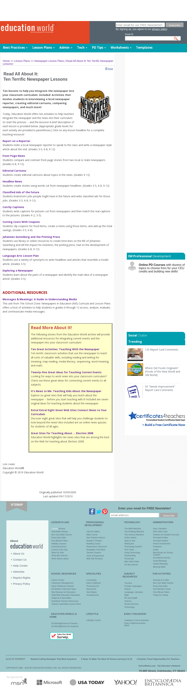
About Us (18, 553)
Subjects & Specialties (61, 598)
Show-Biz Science (59, 555)
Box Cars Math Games (61, 535)
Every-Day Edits (58, 537)
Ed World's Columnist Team (63, 589)
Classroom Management (62, 583)
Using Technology (132, 552)
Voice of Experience (95, 556)
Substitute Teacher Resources (64, 601)
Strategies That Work (95, 550)
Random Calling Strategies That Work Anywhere (54, 659)
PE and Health (130, 598)
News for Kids (57, 552)
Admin (64, 47)
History (127, 589)
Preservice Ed (92, 586)
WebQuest (129, 543)
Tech (81, 47)
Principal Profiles (160, 537)
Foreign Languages (133, 586)
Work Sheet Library (60, 558)
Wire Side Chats (131, 561)
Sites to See (129, 541)
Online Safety (130, 537)
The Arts (128, 583)
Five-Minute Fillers (59, 541)
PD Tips (97, 47)
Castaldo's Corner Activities (136, 620)
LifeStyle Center (93, 620)
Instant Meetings (160, 564)
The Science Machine (134, 535)
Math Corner (92, 535)
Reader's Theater (94, 541)
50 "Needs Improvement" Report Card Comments (160, 388)
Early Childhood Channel (62, 586)
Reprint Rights (21, 577)
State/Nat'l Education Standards (65, 595)
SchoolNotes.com (147, 666)
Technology (129, 607)
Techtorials (129, 558)
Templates (144, 47)
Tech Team (129, 550)
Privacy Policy (21, 583)
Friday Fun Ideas (160, 595)
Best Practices (14, 47)
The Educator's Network (168, 666)
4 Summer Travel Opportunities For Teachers (158, 659)
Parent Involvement (161, 543)
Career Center (57, 580)
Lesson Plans (42, 47)
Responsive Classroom (96, 546)
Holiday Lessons (58, 543)
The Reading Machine (134, 531)
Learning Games (58, 546)
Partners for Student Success (166, 535)
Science (127, 601)
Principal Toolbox (160, 541)
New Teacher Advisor (95, 537)
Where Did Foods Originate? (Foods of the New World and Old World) (162, 371)
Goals (155, 550)
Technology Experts (133, 546)
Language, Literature (133, 592)
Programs (157, 546)
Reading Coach (93, 543)
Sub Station (91, 592)
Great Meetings (160, 561)
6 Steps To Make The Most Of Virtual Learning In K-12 (106, 659)
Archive (61, 528)
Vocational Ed (92, 595)
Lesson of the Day (59, 550)
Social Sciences (131, 604)
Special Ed (91, 589)
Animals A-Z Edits (161, 580)
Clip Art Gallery (93, 531)
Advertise (18, 571)
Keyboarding (130, 555)
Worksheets (120, 47)
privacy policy (159, 29)
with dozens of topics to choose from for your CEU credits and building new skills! (162, 268)
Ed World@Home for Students (65, 626)
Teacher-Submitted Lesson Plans (66, 604)
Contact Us (19, 559)
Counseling (91, 580)
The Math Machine (132, 528)
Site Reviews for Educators (63, 592)
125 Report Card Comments (161, 349)
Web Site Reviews (94, 558)
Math (126, 595)
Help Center (20, 565)
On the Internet (131, 565)
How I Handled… (160, 528)
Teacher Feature (93, 552)
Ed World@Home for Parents (64, 623)
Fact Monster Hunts (162, 589)
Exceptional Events (161, 558)
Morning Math (159, 567)
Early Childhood (93, 583)
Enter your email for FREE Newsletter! (144, 508)
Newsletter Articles (59, 531)
